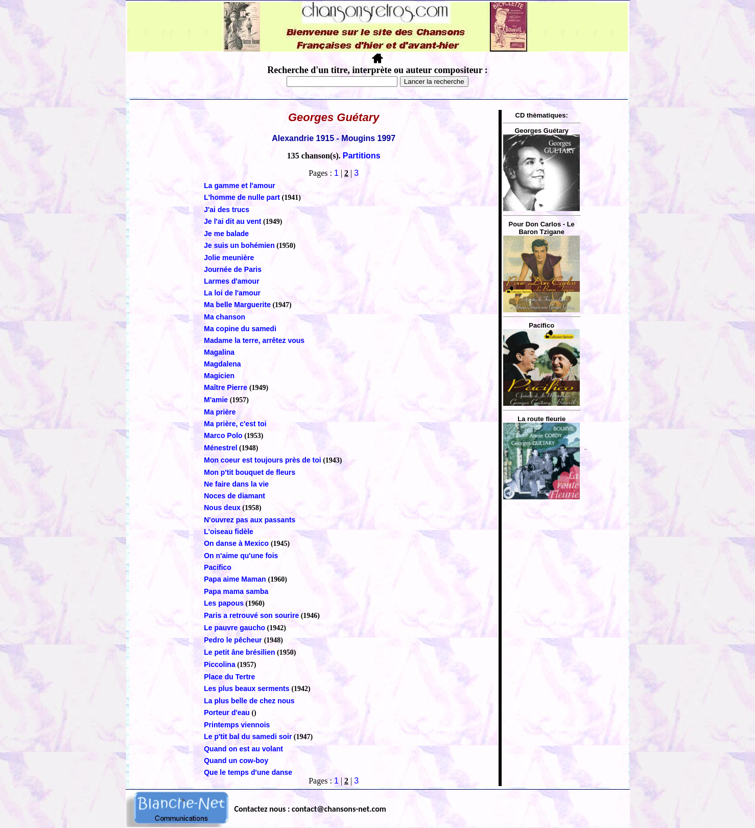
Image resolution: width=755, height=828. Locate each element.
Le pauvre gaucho (234, 628)
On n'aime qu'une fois (241, 555)
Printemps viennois (237, 725)
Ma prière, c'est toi (235, 424)
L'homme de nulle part (242, 197)
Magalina (219, 352)
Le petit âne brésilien (239, 652)
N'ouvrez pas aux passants (249, 520)
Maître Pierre (226, 387)
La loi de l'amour (232, 293)
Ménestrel (220, 448)
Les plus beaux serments (247, 688)
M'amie (216, 400)
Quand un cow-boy (236, 760)
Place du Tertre (229, 677)
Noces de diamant (234, 496)
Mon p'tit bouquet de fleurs (249, 472)
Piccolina (219, 664)
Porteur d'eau (227, 712)
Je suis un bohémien (239, 245)
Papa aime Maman (236, 579)
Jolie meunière (229, 258)
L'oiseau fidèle (228, 531)
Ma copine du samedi (240, 329)
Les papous (224, 603)
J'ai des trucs (226, 209)
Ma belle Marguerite (237, 305)
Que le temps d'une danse (248, 772)
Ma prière (219, 412)
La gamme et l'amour (239, 185)
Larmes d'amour (231, 281)
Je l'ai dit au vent (232, 221)
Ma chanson (224, 317)
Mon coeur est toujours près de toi (262, 460)
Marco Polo (223, 435)
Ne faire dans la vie (236, 484)
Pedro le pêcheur (234, 640)
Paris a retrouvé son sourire (251, 615)
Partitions (362, 155)
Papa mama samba (236, 591)
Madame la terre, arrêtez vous (254, 340)
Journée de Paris (233, 269)
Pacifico (217, 567)
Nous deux (222, 507)
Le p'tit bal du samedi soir (248, 736)
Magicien (219, 376)
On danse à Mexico (237, 543)
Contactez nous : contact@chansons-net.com (310, 809)
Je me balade (226, 233)
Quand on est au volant (243, 749)
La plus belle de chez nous (249, 701)
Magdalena (222, 364)
